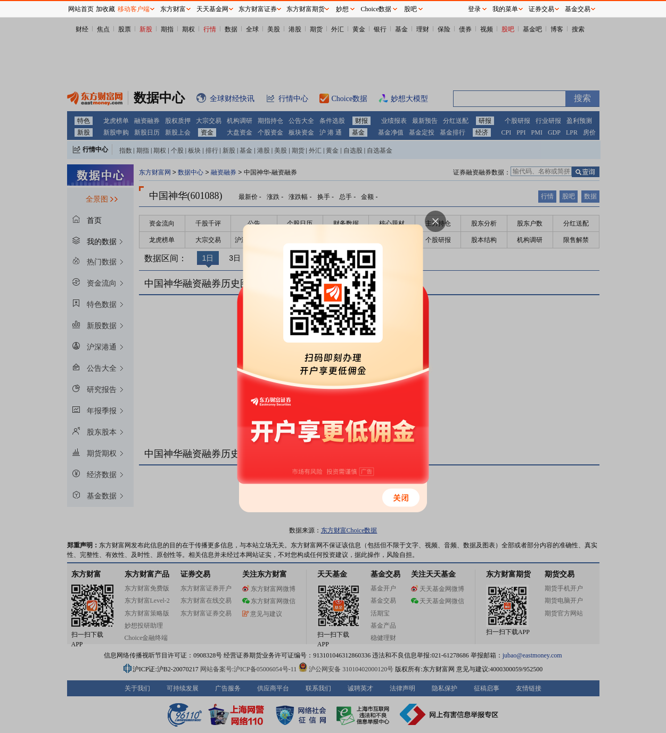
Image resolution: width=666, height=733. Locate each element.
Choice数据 (376, 9)
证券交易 (541, 9)
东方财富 (173, 9)
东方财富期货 (305, 9)
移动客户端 (134, 9)
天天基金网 (212, 9)
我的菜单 (505, 9)
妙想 (342, 9)
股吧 (410, 9)
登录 (474, 9)
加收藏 (105, 9)
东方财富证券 (258, 9)
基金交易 (577, 9)
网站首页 (81, 9)
